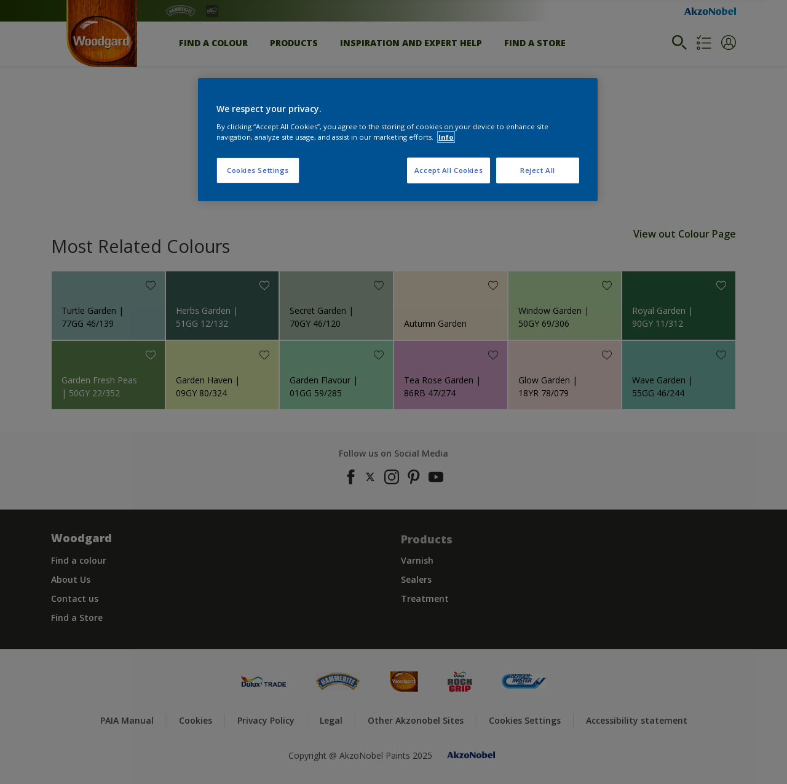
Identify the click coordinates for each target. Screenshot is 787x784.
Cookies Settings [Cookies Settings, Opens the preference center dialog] (258, 170)
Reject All (537, 170)
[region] (398, 139)
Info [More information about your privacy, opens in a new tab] (446, 137)
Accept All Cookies (448, 170)
